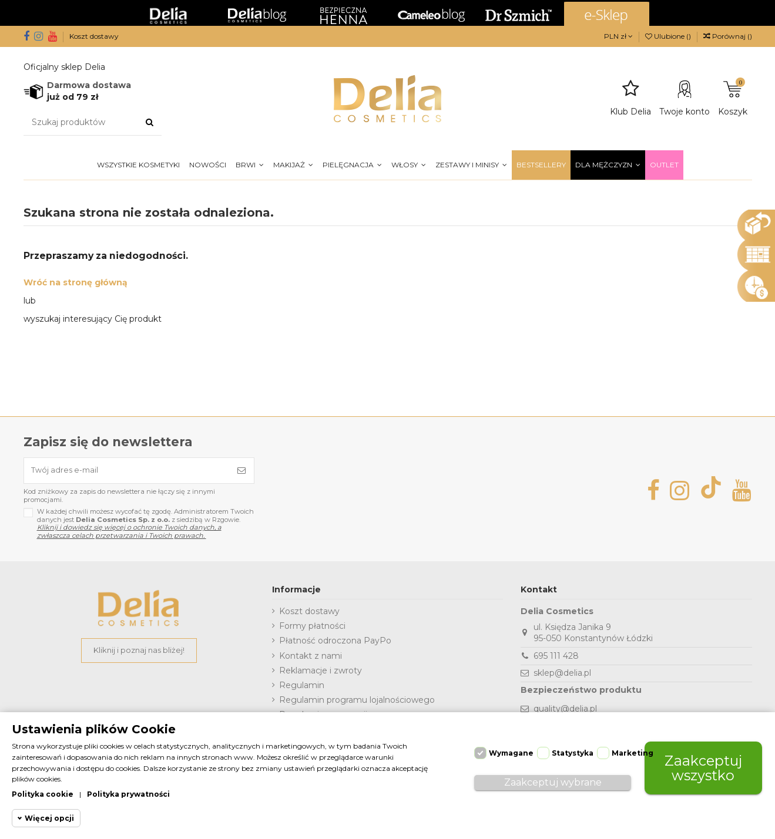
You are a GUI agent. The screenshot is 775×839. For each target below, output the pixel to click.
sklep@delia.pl (562, 675)
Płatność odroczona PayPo (335, 644)
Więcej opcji (49, 818)
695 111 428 (556, 658)
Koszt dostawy (94, 36)
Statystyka (572, 750)
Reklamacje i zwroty (320, 673)
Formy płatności (312, 629)
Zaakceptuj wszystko (703, 765)
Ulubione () (669, 36)
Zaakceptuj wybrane (553, 779)
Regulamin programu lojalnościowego (357, 703)
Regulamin (301, 688)
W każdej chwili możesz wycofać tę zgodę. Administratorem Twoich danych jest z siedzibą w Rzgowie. (145, 527)
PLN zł (618, 36)
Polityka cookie (42, 794)
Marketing (632, 750)
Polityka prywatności (128, 794)
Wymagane (511, 750)
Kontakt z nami (310, 658)
